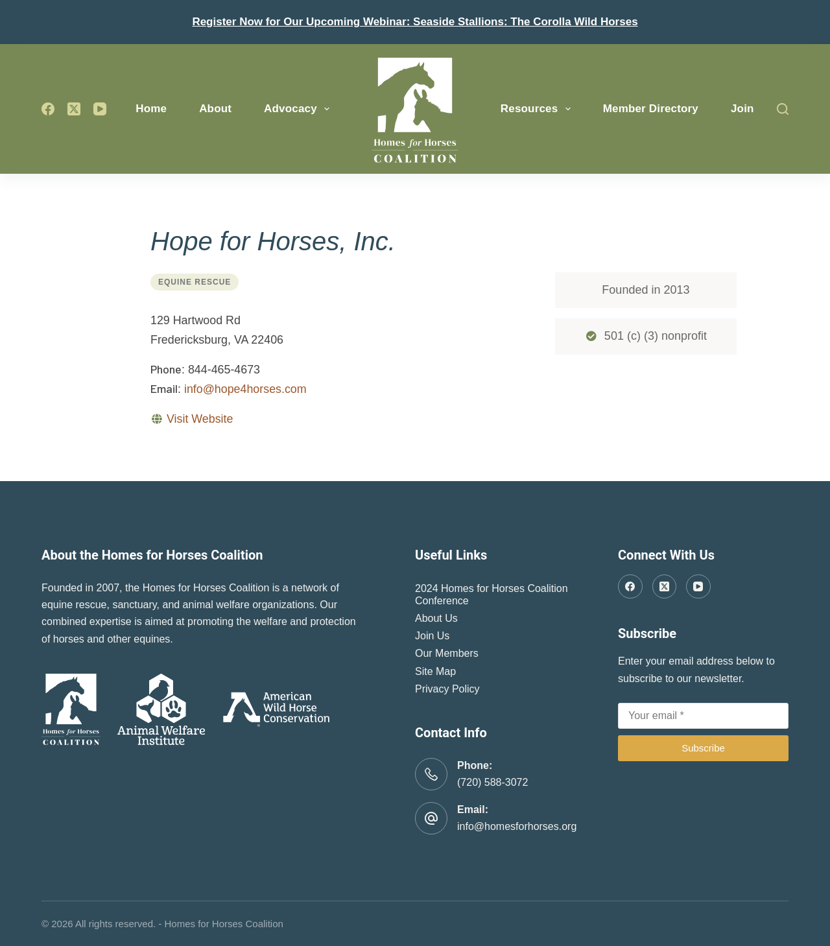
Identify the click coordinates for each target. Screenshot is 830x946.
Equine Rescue (194, 282)
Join (742, 108)
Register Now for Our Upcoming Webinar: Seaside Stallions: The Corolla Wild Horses (414, 22)
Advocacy (299, 109)
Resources (538, 109)
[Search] (782, 109)
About (215, 108)
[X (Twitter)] (73, 108)
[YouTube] (99, 108)
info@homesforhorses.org (516, 826)
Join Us (432, 635)
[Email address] (703, 716)
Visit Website (200, 418)
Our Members (447, 653)
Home (151, 108)
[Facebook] (48, 108)
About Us (436, 618)
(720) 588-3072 (492, 782)
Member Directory (650, 108)
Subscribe (703, 747)
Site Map (435, 671)
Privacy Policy (447, 688)
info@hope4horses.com (245, 389)
